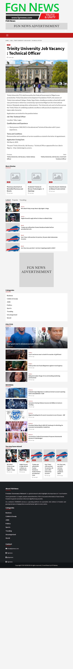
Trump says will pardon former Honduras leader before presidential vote (36, 469)
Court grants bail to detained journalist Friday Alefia (25, 344)
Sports (22, 206)
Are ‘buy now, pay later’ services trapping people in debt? (38, 248)
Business (10, 295)
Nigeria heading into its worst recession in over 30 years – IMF (47, 415)
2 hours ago (10, 346)
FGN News (10, 20)
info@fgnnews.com (13, 548)
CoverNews (45, 565)
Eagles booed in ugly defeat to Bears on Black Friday (36, 218)
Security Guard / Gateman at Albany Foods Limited (57, 188)
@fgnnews (10, 557)
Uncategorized (12, 314)
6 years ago (32, 395)
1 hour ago (10, 471)
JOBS (8, 44)
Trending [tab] (22, 200)
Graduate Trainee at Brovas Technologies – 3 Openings (36, 189)
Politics (9, 305)
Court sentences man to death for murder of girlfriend (45, 354)
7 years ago (10, 57)
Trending (10, 311)
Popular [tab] (15, 200)
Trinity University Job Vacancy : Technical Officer (29, 145)
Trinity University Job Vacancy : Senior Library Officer (22, 156)
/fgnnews (10, 552)
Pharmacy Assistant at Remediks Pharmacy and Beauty (15, 189)
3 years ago (10, 193)
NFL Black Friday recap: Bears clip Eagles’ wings (35, 208)
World (22, 225)
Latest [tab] (8, 200)
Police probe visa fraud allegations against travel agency (45, 365)
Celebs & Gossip (12, 298)
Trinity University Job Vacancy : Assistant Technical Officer (51, 156)
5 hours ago (32, 379)
